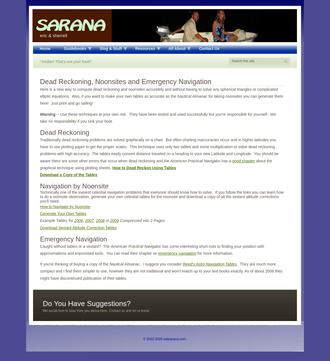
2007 (89, 220)
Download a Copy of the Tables (69, 175)
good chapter (243, 161)
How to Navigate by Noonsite (65, 207)
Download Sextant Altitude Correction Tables (78, 228)
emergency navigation (177, 253)
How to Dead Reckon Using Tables (144, 168)
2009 (114, 220)
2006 (78, 220)
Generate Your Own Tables (63, 213)
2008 (100, 220)
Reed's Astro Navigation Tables (210, 264)
